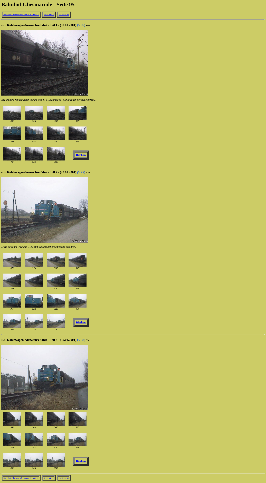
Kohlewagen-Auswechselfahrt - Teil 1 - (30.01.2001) (45, 25)
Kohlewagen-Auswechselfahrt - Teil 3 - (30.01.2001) (45, 340)
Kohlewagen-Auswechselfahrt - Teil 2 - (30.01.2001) (45, 172)
